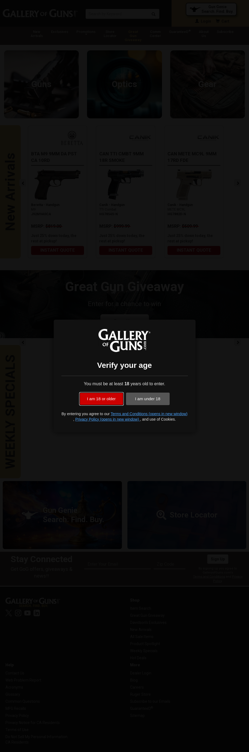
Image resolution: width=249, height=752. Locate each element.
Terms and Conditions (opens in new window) (149, 414)
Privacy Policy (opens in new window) (107, 419)
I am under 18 (147, 398)
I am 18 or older (101, 398)
